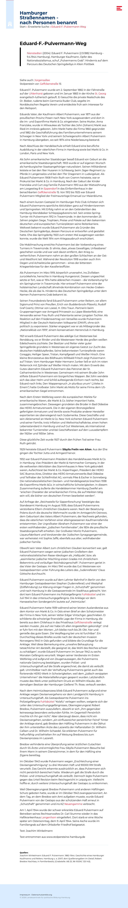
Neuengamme (73, 804)
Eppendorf (50, 188)
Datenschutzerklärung (41, 895)
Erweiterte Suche (38, 26)
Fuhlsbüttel (89, 594)
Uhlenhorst (36, 93)
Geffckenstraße (49, 83)
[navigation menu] (119, 8)
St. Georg (100, 93)
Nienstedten (34, 53)
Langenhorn (49, 817)
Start (23, 26)
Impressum (25, 895)
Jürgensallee (42, 80)
